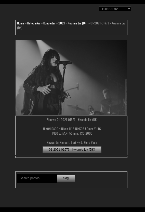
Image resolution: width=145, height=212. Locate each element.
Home (20, 23)
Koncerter (49, 23)
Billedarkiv (33, 23)
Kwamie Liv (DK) (77, 23)
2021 (61, 23)
